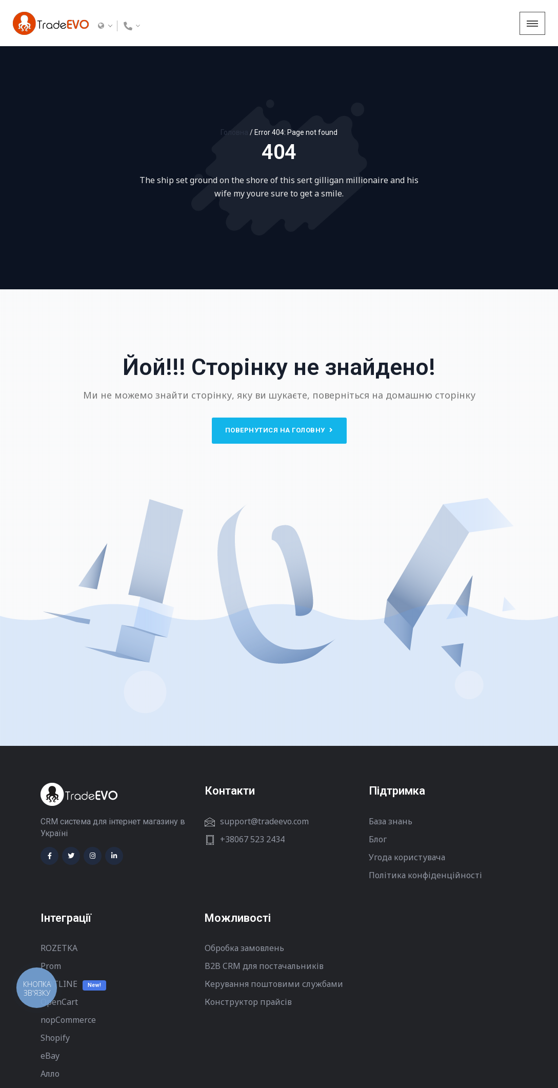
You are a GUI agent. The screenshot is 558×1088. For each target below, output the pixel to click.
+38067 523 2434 (252, 839)
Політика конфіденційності (425, 875)
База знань (390, 821)
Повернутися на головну (279, 430)
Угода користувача (407, 857)
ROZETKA (59, 948)
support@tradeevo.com (264, 821)
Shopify (55, 1037)
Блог (378, 839)
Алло (50, 1073)
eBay (50, 1055)
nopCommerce (68, 1019)
